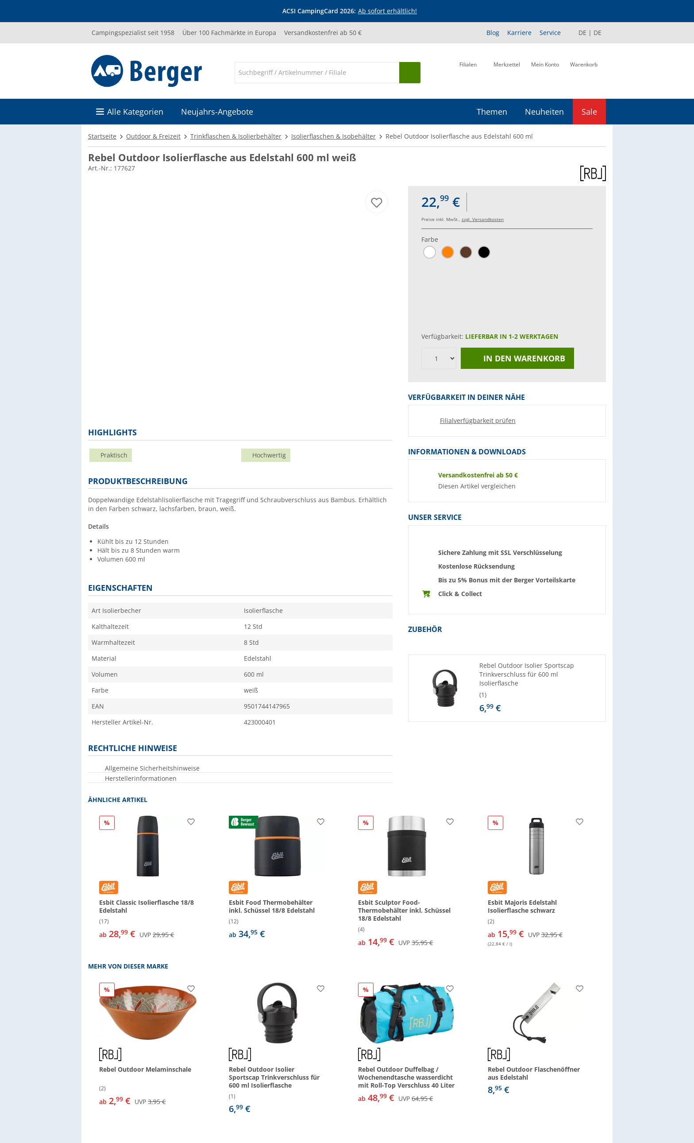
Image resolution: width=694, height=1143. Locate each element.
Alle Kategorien (135, 111)
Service (550, 32)
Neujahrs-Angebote (217, 111)
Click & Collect (460, 593)
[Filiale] (468, 72)
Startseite (102, 136)
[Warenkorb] (584, 72)
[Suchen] (409, 72)
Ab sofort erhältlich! (387, 11)
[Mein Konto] (545, 72)
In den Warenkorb (517, 358)
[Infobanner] (349, 11)
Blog (492, 32)
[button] (507, 688)
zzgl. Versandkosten (483, 219)
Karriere (519, 32)
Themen (492, 111)
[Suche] (317, 72)
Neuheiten (544, 111)
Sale (589, 111)
